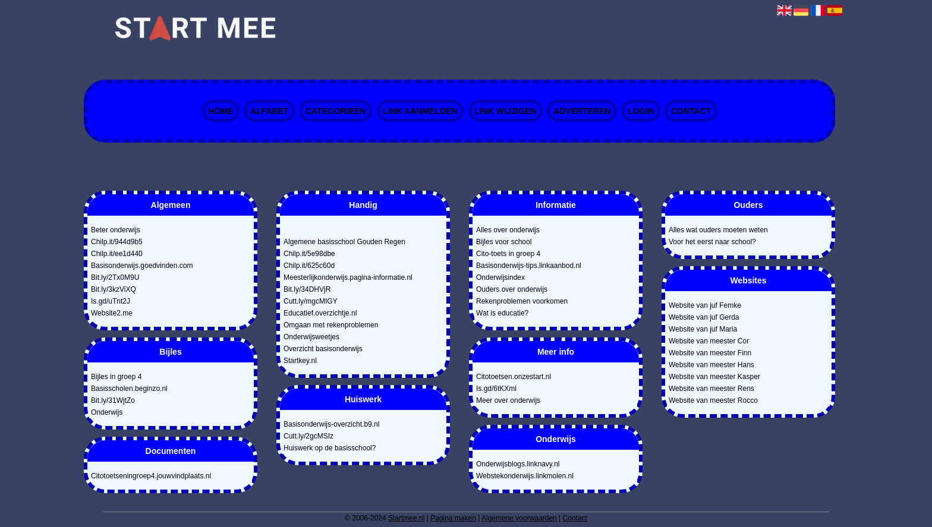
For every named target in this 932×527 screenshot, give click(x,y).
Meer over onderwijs (508, 400)
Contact (691, 111)
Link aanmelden (420, 111)
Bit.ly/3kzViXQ (113, 289)
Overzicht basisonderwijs (323, 349)
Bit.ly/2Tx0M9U (115, 277)
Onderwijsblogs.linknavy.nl (518, 464)
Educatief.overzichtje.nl (320, 313)
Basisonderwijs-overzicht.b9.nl (331, 424)
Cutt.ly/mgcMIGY (311, 301)
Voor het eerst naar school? (712, 242)
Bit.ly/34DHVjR (307, 289)
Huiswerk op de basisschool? (330, 448)
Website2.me (112, 313)
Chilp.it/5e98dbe (309, 254)
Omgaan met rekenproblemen (331, 325)
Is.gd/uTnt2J (110, 301)
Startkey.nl (300, 360)
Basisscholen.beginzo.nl (129, 388)
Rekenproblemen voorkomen (522, 301)
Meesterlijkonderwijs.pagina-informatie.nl (348, 277)
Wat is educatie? (502, 313)
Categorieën (336, 111)
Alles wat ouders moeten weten (718, 230)
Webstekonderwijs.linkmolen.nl (525, 476)
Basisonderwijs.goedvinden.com (142, 265)
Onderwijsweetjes (311, 337)
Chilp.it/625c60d (309, 265)
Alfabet (269, 111)
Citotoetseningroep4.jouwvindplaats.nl (151, 476)
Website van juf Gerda (704, 317)
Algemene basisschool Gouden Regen (344, 242)
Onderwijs (106, 412)
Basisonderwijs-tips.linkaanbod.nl (528, 265)
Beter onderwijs (115, 230)
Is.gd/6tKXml (496, 388)
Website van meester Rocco (713, 400)
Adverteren (581, 111)
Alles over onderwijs (508, 230)
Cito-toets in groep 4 (508, 254)
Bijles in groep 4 (116, 377)
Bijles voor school (503, 242)
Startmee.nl (406, 518)
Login (641, 111)
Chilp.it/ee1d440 (117, 254)
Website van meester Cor (709, 341)
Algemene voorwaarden (519, 518)
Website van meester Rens (711, 388)
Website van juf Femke (705, 305)
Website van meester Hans (711, 365)
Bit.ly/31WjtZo (113, 400)
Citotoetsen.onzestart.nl (513, 377)
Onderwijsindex (500, 277)
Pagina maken (453, 518)
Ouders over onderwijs (511, 289)
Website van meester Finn (710, 353)
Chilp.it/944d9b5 (117, 242)
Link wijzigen (505, 111)
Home (220, 111)
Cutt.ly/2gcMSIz (308, 436)
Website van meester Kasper (714, 377)
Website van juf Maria (703, 329)
